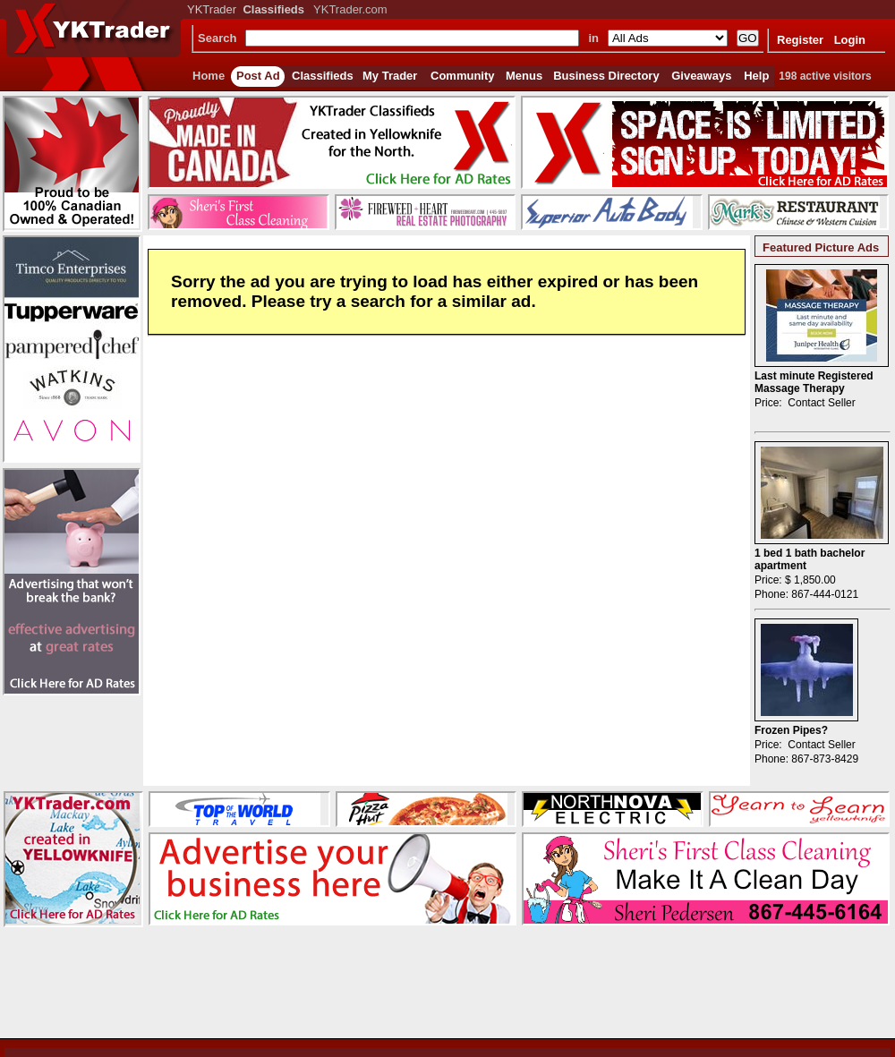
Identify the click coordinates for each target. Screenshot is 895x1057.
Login (849, 40)
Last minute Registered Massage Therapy (814, 382)
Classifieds (323, 75)
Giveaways (701, 75)
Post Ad (258, 75)
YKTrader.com (350, 9)
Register (800, 40)
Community (462, 75)
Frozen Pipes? (791, 730)
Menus (524, 75)
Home (208, 75)
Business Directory (606, 75)
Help (756, 75)
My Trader (389, 75)
